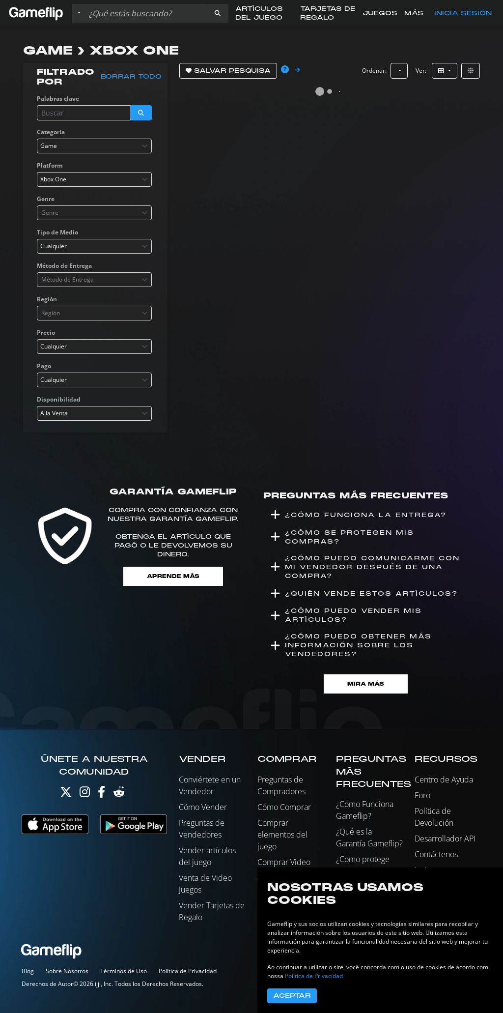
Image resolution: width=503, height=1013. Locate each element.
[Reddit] (119, 794)
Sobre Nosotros (67, 971)
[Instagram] (85, 794)
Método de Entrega (64, 265)
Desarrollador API (445, 838)
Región (47, 299)
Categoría (51, 132)
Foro (422, 795)
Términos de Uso (123, 971)
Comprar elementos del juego (282, 834)
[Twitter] (66, 794)
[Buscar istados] (145, 13)
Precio (46, 332)
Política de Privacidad (188, 971)
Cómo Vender (203, 807)
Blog (28, 971)
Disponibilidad (59, 399)
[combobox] (94, 146)
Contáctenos (436, 854)
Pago (44, 366)
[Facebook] (101, 794)
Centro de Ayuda (444, 779)
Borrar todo (131, 77)
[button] (217, 13)
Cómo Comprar (284, 807)
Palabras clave (58, 98)
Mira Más (365, 684)
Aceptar (292, 996)
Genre (46, 199)
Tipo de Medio (57, 232)
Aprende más (173, 576)
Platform (50, 165)
